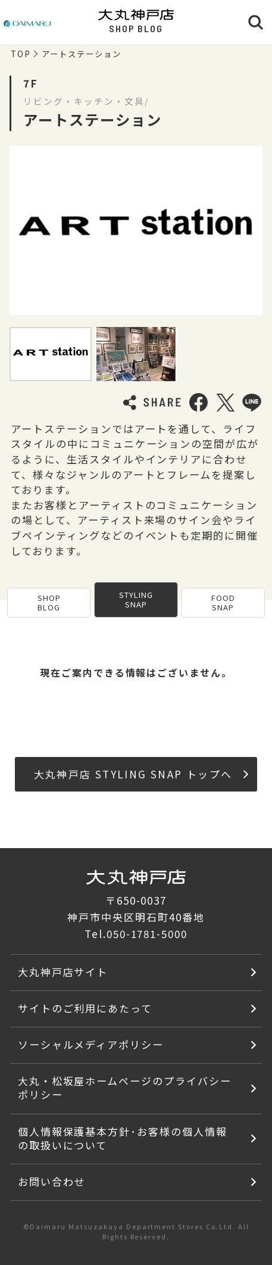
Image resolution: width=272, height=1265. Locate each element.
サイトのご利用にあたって (85, 1008)
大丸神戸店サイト (63, 971)
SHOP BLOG (49, 602)
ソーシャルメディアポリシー (91, 1044)
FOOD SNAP (223, 602)
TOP (21, 54)
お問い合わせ (52, 1181)
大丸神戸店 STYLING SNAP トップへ (141, 774)
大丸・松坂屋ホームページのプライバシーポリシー (125, 1087)
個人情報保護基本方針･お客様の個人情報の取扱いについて (122, 1138)
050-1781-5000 (147, 933)
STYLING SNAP (136, 599)
